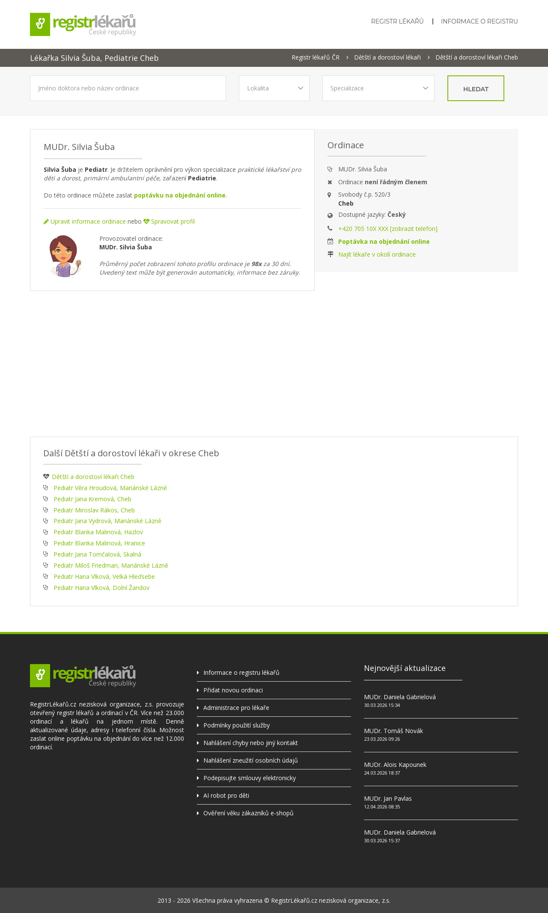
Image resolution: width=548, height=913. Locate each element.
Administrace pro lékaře (236, 707)
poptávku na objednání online (180, 195)
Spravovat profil (169, 221)
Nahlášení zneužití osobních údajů (250, 760)
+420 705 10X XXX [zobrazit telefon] (388, 229)
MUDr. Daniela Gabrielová (400, 696)
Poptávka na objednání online (384, 241)
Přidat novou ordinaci (233, 690)
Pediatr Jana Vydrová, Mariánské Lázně (107, 521)
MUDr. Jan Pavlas (388, 798)
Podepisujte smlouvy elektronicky (249, 778)
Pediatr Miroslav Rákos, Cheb (94, 510)
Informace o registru (479, 21)
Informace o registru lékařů (241, 672)
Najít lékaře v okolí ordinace (377, 254)
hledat (475, 89)
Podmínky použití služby (236, 725)
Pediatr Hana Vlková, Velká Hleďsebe (104, 576)
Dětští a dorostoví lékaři (387, 57)
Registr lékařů (397, 21)
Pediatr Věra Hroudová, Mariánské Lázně (110, 488)
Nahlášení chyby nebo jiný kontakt (250, 743)
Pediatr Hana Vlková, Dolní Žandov (101, 588)
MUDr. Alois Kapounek (395, 764)
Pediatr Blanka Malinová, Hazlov (98, 532)
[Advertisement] (274, 364)
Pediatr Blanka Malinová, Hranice (99, 543)
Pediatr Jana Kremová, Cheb (92, 499)
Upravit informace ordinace (85, 221)
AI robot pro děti (226, 795)
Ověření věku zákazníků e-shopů (248, 813)
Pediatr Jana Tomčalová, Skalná (97, 554)
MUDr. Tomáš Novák (393, 730)
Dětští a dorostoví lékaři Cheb (476, 57)
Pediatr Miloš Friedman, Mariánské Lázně (111, 565)
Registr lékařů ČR (316, 57)
